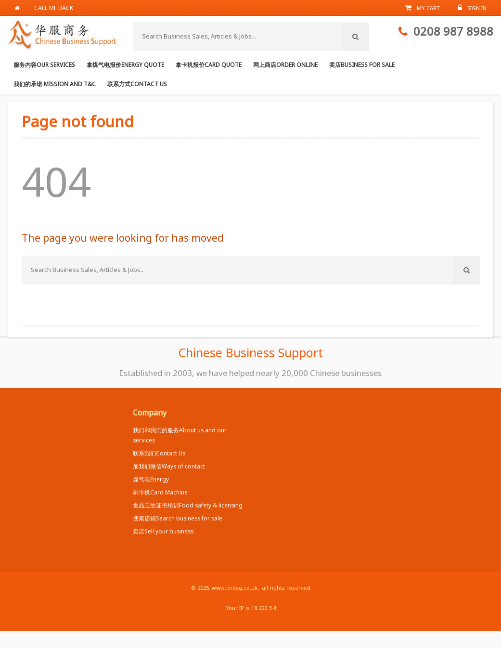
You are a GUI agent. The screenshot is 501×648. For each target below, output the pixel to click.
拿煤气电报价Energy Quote (125, 64)
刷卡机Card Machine (160, 492)
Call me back (54, 8)
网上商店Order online (285, 64)
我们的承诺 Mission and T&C (54, 84)
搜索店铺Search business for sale (177, 518)
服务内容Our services (44, 64)
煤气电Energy (151, 479)
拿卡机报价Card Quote (209, 64)
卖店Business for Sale (362, 64)
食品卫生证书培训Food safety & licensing (188, 505)
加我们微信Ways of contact (169, 466)
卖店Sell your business (163, 531)
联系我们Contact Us (159, 453)
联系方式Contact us (137, 84)
